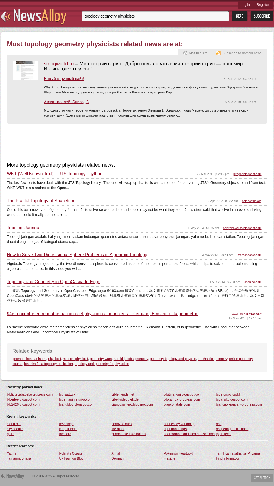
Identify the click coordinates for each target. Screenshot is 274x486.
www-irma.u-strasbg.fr (247, 313)
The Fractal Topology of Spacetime (41, 201)
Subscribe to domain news (242, 53)
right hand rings (175, 429)
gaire (10, 434)
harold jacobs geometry (131, 359)
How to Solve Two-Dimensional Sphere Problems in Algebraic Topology (77, 255)
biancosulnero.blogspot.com (132, 404)
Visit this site (198, 53)
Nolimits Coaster (71, 453)
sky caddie (15, 429)
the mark (118, 429)
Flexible (169, 458)
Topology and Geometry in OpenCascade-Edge (53, 282)
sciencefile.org (251, 201)
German (118, 458)
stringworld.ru (59, 63)
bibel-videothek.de (125, 399)
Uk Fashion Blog (71, 458)
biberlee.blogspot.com (23, 399)
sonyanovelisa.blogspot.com (242, 228)
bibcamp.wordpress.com (182, 399)
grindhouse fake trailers (129, 434)
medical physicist (75, 359)
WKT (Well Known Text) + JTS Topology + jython (55, 174)
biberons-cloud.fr (228, 394)
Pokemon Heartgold (178, 453)
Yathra (11, 453)
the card (65, 434)
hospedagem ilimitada (232, 429)
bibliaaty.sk (67, 394)
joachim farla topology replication (48, 364)
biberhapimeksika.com (75, 399)
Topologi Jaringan (24, 228)
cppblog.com (252, 281)
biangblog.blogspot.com (77, 404)
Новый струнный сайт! (64, 79)
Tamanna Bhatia (19, 458)
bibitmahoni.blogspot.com (183, 394)
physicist (54, 359)
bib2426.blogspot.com (23, 404)
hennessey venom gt (179, 424)
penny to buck (122, 424)
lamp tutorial (68, 429)
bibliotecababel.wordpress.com (30, 394)
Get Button (262, 478)
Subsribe (261, 16)
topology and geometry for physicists (102, 364)
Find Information (228, 458)
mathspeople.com (250, 254)
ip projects (223, 434)
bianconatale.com (177, 404)
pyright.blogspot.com (247, 174)
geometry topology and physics (173, 359)
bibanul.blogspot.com (232, 399)
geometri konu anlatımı (29, 359)
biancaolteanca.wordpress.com (239, 404)
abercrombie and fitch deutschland (189, 434)
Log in (245, 5)
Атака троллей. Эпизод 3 (66, 102)
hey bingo (66, 424)
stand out (14, 424)
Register (263, 5)
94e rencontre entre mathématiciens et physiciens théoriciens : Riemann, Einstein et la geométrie (102, 314)
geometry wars (101, 359)
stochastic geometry (212, 359)
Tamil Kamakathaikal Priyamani (239, 453)
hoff (219, 424)
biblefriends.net (123, 394)
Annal (116, 453)
